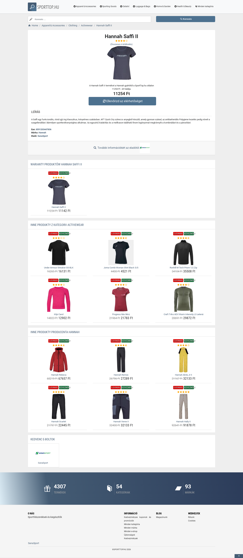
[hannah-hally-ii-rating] (183, 392)
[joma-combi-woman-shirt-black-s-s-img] (121, 252)
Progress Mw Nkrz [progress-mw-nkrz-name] (121, 314)
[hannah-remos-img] (121, 359)
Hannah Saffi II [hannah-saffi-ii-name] (59, 207)
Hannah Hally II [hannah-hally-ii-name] (183, 421)
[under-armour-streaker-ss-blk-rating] (59, 238)
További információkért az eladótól (121, 148)
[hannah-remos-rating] (121, 345)
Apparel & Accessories (84, 6)
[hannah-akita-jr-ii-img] (183, 359)
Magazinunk (161, 517)
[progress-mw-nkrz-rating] (121, 285)
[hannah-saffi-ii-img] (59, 192)
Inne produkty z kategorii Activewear (57, 225)
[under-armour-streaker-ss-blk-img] (59, 252)
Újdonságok (129, 535)
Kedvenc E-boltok (43, 439)
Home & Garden (162, 6)
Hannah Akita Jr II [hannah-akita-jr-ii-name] (183, 375)
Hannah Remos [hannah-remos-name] (121, 375)
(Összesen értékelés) (121, 44)
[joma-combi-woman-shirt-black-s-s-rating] (121, 238)
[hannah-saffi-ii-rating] (59, 177)
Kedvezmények (131, 538)
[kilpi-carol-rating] (59, 285)
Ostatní (124, 6)
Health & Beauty (182, 6)
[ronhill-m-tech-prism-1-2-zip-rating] (183, 238)
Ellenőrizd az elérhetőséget (122, 101)
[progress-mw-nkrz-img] (121, 299)
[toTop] (239, 556)
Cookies (191, 521)
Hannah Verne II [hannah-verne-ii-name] (121, 421)
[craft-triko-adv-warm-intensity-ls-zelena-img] (183, 299)
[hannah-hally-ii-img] (183, 406)
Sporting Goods (107, 6)
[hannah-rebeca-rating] (59, 345)
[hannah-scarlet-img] (59, 406)
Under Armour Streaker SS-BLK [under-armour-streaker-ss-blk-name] (58, 267)
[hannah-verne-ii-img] (121, 406)
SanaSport (43, 136)
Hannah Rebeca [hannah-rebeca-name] (58, 375)
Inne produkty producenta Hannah (55, 332)
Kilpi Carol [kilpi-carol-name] (58, 314)
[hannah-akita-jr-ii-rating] (183, 345)
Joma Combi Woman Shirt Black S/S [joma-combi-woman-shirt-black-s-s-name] (121, 267)
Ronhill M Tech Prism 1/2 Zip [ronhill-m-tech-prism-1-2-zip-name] (183, 267)
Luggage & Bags (141, 6)
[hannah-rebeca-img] (59, 359)
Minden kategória (204, 6)
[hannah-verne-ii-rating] (121, 392)
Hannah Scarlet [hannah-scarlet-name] (58, 421)
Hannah (42, 132)
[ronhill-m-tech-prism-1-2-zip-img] (183, 252)
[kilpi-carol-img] (59, 299)
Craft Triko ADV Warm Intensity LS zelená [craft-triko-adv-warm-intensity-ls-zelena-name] (183, 314)
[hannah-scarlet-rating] (59, 392)
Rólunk (191, 517)
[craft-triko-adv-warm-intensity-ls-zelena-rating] (183, 285)
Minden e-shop (130, 531)
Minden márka (130, 528)
